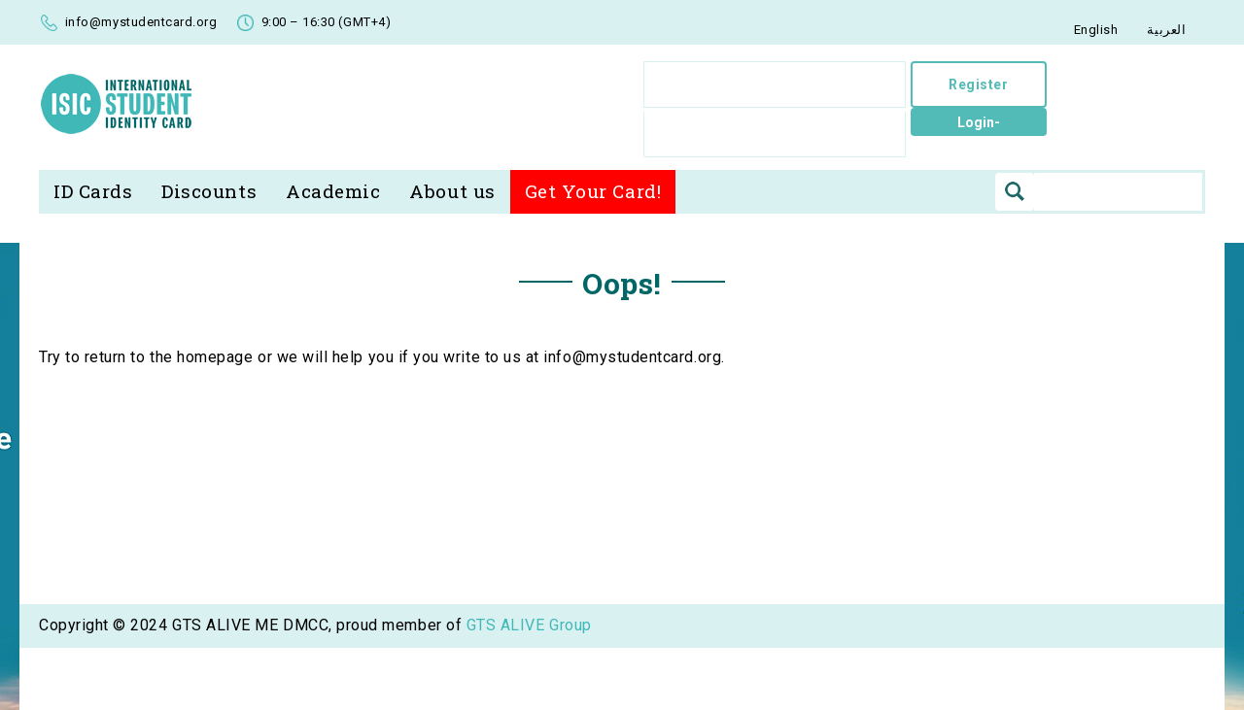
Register (980, 84)
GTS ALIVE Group (529, 695)
